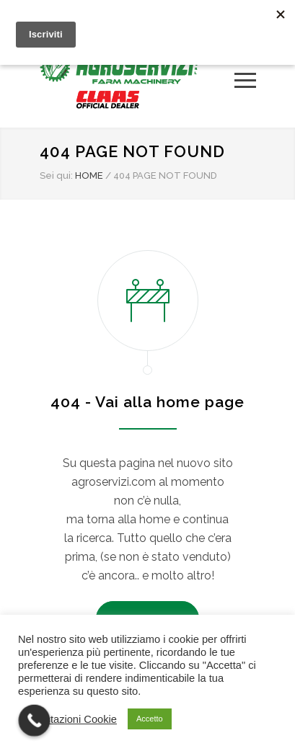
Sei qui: (56, 175)
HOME (89, 175)
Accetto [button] (149, 718)
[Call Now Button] (34, 721)
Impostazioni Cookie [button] (69, 719)
